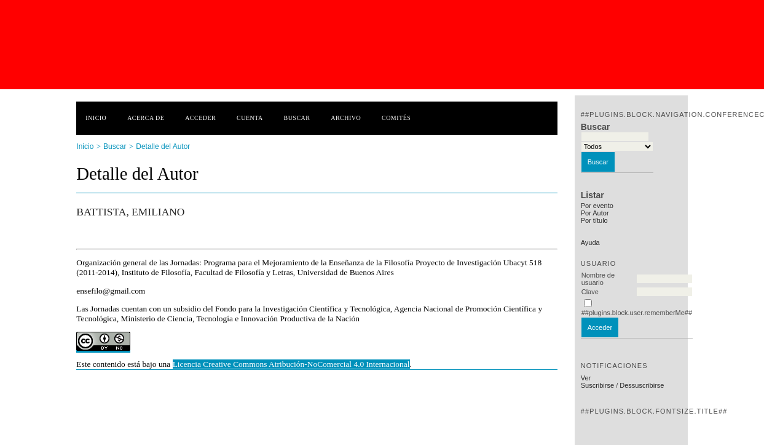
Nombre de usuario (598, 278)
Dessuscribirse (642, 385)
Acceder (200, 117)
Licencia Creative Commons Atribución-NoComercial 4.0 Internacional (291, 364)
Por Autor (595, 213)
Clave (590, 291)
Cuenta (250, 117)
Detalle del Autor (163, 146)
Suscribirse (597, 385)
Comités (396, 117)
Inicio (95, 117)
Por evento (597, 205)
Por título (594, 220)
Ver (586, 378)
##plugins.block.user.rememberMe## (636, 312)
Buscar (297, 117)
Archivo (346, 117)
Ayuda (590, 242)
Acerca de (145, 117)
